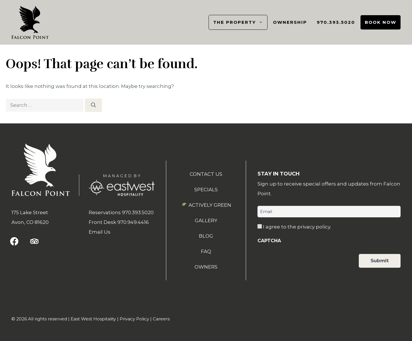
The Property (240, 22)
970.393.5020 (336, 22)
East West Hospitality (93, 319)
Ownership (290, 22)
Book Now (380, 22)
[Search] (93, 105)
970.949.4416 (133, 222)
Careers (161, 319)
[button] (14, 241)
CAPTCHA (269, 240)
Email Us (99, 232)
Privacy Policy (134, 319)
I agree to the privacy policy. (297, 227)
